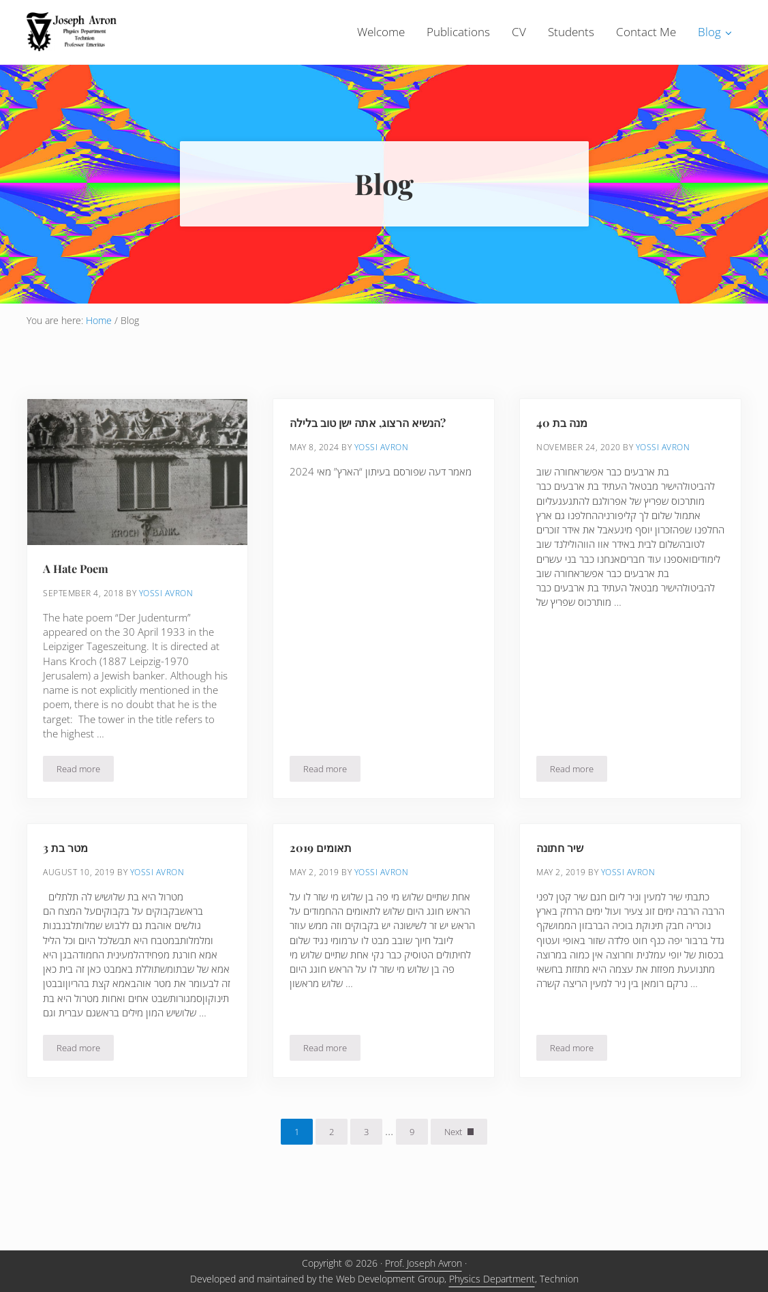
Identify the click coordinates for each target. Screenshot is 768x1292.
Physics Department (492, 1278)
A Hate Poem (77, 592)
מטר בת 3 (67, 873)
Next (453, 1158)
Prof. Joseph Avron (423, 1263)
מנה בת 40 (563, 446)
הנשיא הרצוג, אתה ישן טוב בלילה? (373, 446)
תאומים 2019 (321, 873)
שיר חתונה (561, 873)
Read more (85, 796)
